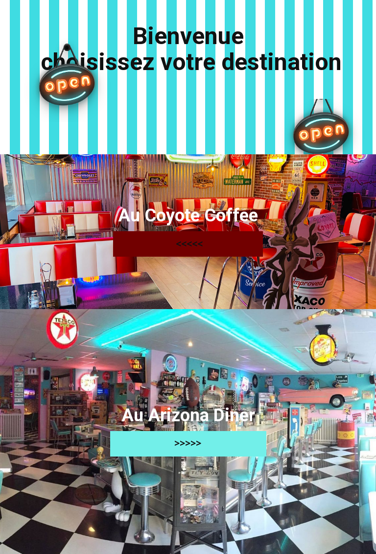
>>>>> (187, 443)
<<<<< (188, 243)
